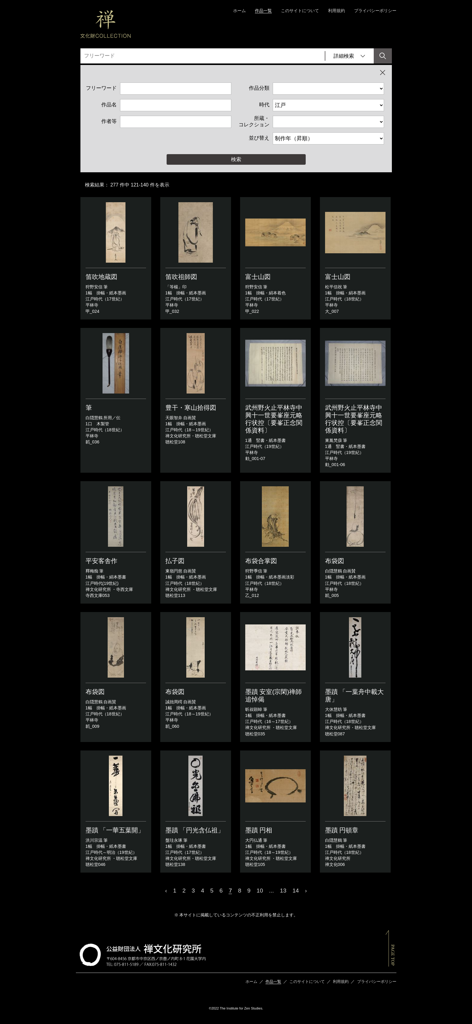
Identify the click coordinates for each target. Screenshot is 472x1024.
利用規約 (336, 10)
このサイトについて (300, 10)
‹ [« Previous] (166, 890)
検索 (236, 159)
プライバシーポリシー (375, 10)
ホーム (239, 10)
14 (295, 890)
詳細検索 (350, 56)
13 (283, 890)
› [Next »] (306, 890)
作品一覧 (263, 10)
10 (260, 890)
